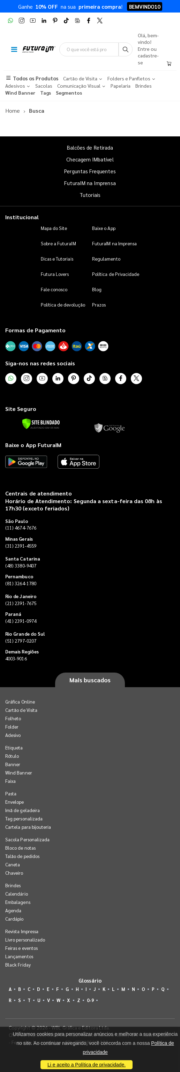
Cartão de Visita (21, 710)
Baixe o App (103, 228)
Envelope (14, 802)
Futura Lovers (55, 274)
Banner (12, 764)
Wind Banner (18, 773)
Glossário (90, 980)
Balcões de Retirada (90, 147)
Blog (97, 289)
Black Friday (18, 965)
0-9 (90, 1000)
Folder (11, 727)
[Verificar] (41, 423)
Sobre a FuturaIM (58, 243)
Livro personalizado (25, 940)
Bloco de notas (20, 848)
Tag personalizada (24, 818)
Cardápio (14, 919)
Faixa (10, 781)
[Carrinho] (169, 64)
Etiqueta (14, 748)
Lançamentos (19, 956)
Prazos (99, 305)
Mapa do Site (54, 228)
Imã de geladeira (22, 810)
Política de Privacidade (116, 274)
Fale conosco (54, 289)
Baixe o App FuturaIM (33, 444)
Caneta (12, 864)
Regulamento (106, 259)
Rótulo (12, 756)
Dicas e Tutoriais (57, 259)
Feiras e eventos (21, 948)
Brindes (13, 885)
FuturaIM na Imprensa (89, 183)
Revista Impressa (21, 931)
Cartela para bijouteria (28, 827)
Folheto (13, 718)
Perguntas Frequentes (89, 171)
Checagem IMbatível (89, 159)
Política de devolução (63, 305)
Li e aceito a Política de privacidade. (86, 1064)
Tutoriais (90, 194)
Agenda (13, 910)
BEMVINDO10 (144, 6)
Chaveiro (14, 873)
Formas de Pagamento (35, 330)
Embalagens (17, 902)
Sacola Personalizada (27, 839)
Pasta (10, 793)
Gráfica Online (20, 702)
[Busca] (126, 49)
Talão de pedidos (22, 856)
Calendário (16, 894)
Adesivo (13, 735)
